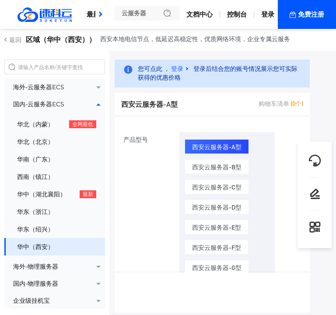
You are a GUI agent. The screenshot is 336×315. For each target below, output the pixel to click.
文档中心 (199, 14)
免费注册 (311, 14)
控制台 (237, 14)
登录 (267, 14)
